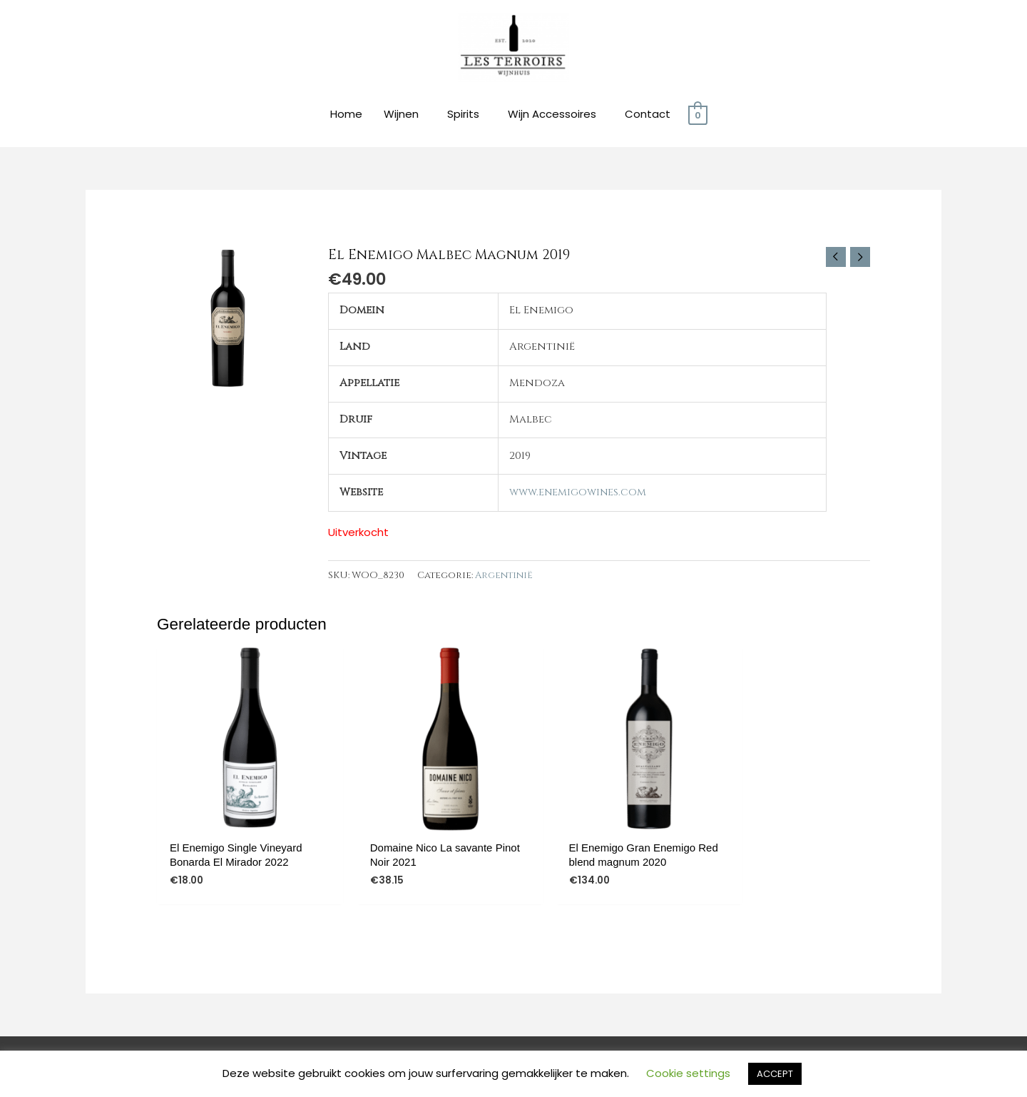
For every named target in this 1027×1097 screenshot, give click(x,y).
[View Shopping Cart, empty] (697, 115)
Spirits (463, 115)
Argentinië (504, 576)
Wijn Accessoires (552, 115)
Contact (647, 115)
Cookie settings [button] (688, 1073)
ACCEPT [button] (775, 1074)
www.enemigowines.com (577, 493)
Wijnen (401, 115)
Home (346, 115)
